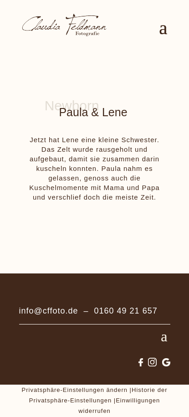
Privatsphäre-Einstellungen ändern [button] (75, 389)
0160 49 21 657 (126, 310)
